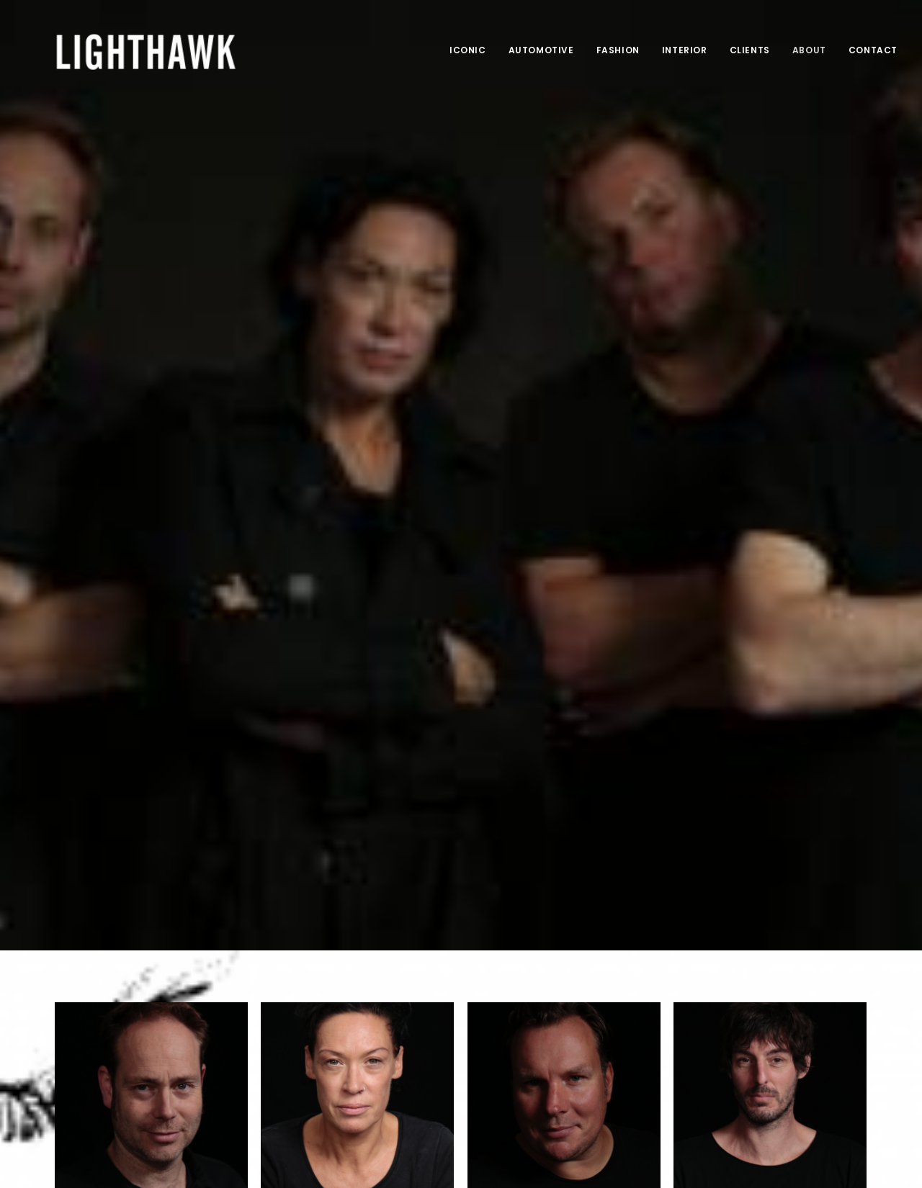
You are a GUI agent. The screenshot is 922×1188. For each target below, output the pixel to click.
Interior (684, 50)
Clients (750, 50)
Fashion (618, 50)
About (809, 50)
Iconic (467, 50)
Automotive (541, 50)
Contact (873, 50)
